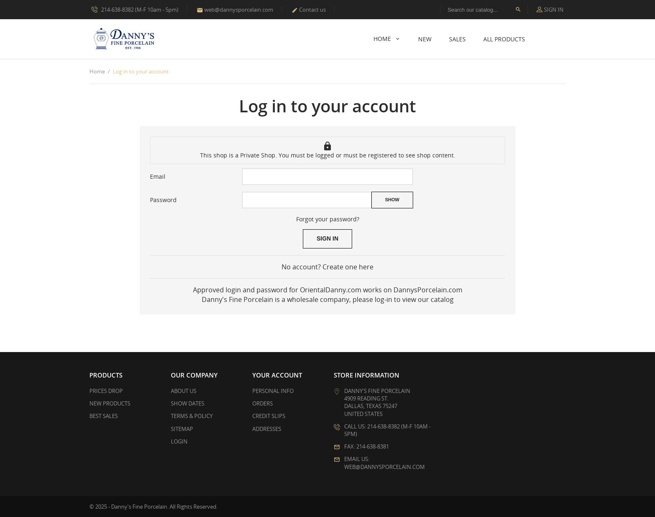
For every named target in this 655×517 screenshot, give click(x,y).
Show (392, 199)
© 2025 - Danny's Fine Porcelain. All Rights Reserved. (153, 506)
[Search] (484, 9)
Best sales (103, 416)
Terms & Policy (192, 416)
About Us (183, 391)
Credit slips (268, 416)
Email (157, 176)
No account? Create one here (327, 266)
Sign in (327, 238)
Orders (262, 403)
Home (383, 39)
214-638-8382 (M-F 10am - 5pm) (134, 9)
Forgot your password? (327, 219)
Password (163, 200)
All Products (504, 39)
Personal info (273, 391)
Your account (277, 375)
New (425, 39)
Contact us (309, 9)
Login (179, 441)
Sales (457, 39)
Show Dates (187, 403)
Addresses (266, 429)
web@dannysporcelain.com (235, 9)
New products (109, 403)
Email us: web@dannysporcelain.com (384, 462)
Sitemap (182, 429)
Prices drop (106, 391)
